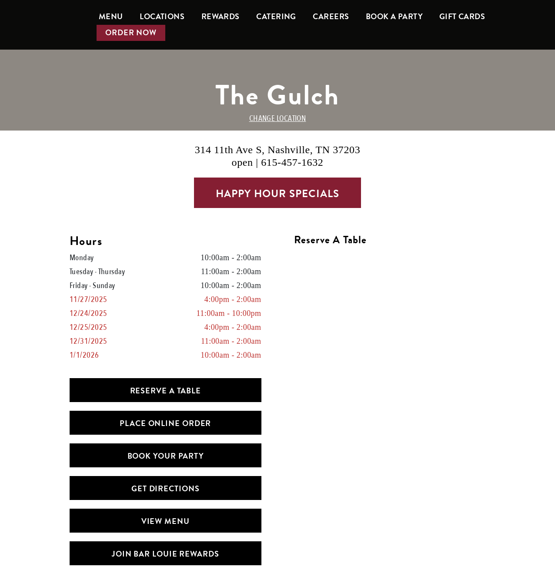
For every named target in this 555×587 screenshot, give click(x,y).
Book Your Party (165, 456)
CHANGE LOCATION (277, 118)
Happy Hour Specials (278, 193)
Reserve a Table (165, 390)
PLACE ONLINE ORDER (165, 423)
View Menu (165, 521)
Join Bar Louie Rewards (165, 554)
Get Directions (165, 488)
